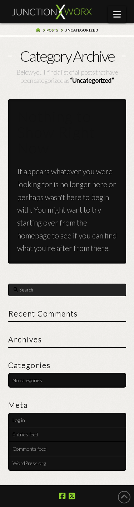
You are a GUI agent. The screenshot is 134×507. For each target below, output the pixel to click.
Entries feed (25, 434)
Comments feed (29, 449)
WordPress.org (29, 463)
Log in (19, 420)
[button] (117, 14)
